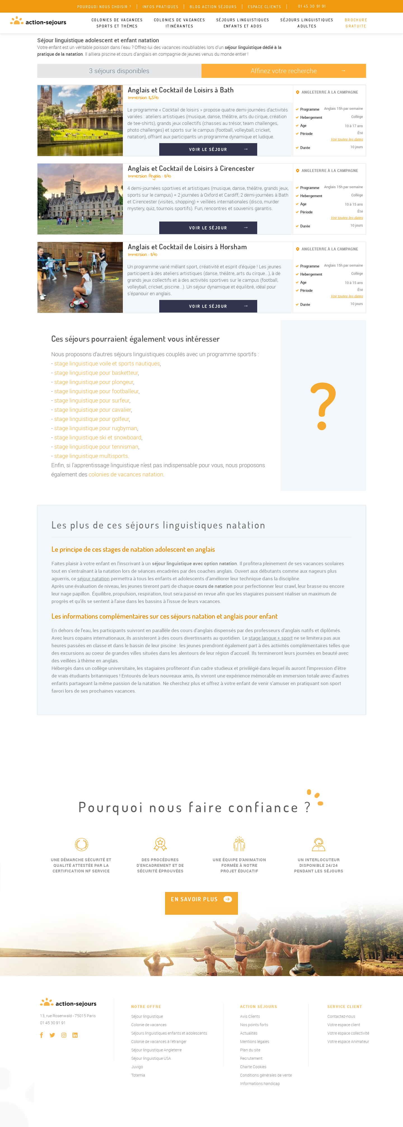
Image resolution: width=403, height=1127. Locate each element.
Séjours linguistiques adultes (306, 23)
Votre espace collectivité (348, 1033)
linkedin (75, 1035)
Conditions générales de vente (266, 1075)
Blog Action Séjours (213, 6)
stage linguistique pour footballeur (96, 391)
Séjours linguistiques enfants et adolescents (169, 1033)
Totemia (138, 1075)
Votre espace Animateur (348, 1041)
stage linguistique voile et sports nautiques (107, 363)
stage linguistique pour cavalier (92, 409)
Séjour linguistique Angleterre (156, 1050)
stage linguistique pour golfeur (91, 419)
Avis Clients (250, 1016)
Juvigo (137, 1066)
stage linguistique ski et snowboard (97, 437)
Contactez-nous (341, 1016)
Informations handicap (260, 1083)
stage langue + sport (271, 638)
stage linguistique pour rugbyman (95, 428)
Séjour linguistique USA (151, 1058)
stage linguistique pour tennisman (96, 446)
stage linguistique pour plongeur (93, 382)
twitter (52, 1035)
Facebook (41, 1035)
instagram (64, 1035)
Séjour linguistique (147, 1016)
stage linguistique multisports (91, 456)
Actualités (248, 1033)
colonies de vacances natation (126, 474)
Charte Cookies (253, 1066)
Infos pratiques (161, 6)
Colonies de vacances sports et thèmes (117, 23)
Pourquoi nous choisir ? (104, 6)
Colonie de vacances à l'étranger (159, 1041)
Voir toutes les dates (347, 139)
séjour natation (93, 578)
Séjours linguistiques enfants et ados (242, 23)
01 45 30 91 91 (53, 1022)
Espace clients (264, 6)
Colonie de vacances (149, 1024)
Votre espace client (343, 1024)
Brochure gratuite (356, 23)
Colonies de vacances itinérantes (179, 23)
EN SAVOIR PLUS (194, 899)
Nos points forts (254, 1024)
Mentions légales (254, 1041)
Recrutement (251, 1058)
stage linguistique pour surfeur (91, 400)
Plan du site (250, 1050)
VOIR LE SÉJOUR (208, 149)
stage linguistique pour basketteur (96, 372)
